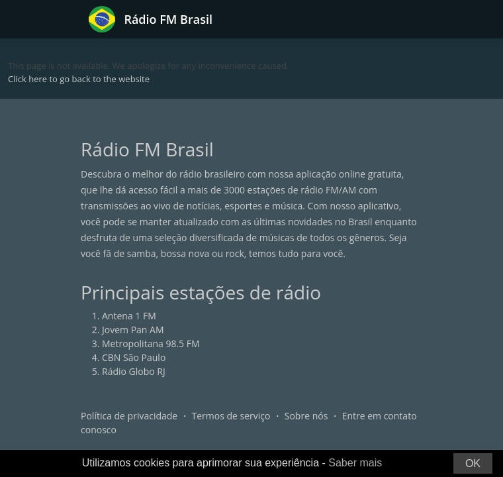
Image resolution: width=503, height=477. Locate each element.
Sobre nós (306, 415)
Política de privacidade (129, 415)
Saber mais (355, 462)
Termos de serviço (231, 415)
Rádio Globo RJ (133, 371)
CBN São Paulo (133, 357)
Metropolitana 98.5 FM (151, 343)
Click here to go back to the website (79, 79)
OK (472, 463)
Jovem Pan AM (133, 329)
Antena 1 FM (129, 315)
